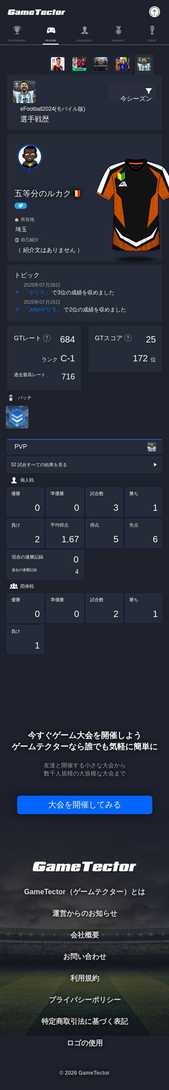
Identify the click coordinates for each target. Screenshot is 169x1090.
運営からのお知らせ (84, 913)
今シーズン (136, 98)
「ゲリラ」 (36, 292)
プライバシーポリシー (85, 1000)
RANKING (118, 40)
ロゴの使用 (85, 1043)
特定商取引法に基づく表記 (84, 1021)
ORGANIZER (85, 40)
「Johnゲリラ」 (42, 309)
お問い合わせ (84, 956)
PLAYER (51, 40)
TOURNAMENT (16, 40)
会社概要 (84, 935)
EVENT (151, 40)
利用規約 (84, 978)
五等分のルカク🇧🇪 (47, 193)
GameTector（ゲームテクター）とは (84, 892)
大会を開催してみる (84, 804)
